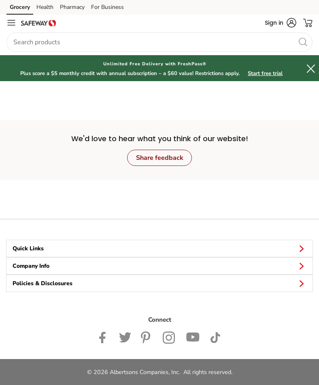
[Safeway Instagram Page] (169, 337)
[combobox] (159, 42)
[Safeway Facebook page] (104, 337)
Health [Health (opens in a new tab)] (44, 7)
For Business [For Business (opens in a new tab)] (107, 7)
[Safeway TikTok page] (215, 337)
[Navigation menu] (11, 23)
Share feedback (159, 157)
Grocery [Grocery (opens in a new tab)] (20, 7)
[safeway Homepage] (38, 23)
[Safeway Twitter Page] (125, 337)
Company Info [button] (159, 266)
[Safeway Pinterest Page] (147, 337)
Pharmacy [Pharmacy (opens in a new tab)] (72, 7)
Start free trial (265, 73)
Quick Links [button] (159, 248)
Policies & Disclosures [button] (159, 283)
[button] (281, 22)
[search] (302, 41)
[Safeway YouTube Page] (193, 337)
